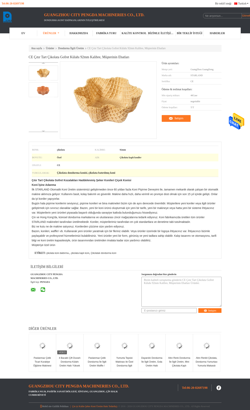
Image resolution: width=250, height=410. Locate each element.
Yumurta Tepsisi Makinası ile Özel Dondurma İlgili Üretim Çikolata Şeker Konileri (124, 366)
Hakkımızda (78, 33)
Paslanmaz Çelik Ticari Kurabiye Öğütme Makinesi (42, 362)
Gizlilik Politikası (60, 406)
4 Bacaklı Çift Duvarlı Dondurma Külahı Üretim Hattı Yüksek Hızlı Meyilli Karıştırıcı (70, 364)
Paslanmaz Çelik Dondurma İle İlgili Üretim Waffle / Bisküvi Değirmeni (97, 364)
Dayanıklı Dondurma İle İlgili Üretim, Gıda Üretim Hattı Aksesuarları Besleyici (151, 366)
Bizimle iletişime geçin (162, 33)
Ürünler (51, 33)
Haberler (217, 33)
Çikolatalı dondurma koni (103, 253)
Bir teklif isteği (223, 3)
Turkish (243, 3)
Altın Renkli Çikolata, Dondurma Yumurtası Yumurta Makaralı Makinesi (206, 364)
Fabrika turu (106, 33)
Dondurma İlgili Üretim (71, 48)
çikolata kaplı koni (80, 253)
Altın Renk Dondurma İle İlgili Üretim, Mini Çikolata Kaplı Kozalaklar (179, 364)
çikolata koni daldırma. (57, 253)
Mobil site (46, 406)
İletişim (179, 118)
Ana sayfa (36, 48)
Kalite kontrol (134, 33)
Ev (23, 33)
